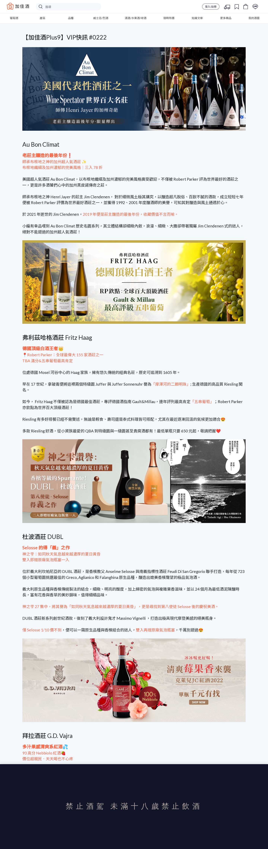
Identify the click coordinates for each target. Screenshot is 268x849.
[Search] (68, 6)
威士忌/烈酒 (100, 18)
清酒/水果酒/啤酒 (135, 18)
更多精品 (225, 18)
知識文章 (197, 18)
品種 (71, 18)
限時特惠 (169, 18)
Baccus (18, 6)
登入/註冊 (210, 6)
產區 (42, 18)
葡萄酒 (14, 18)
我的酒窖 (254, 18)
